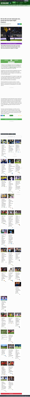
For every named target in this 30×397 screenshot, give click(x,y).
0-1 (11, 60)
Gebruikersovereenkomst (7, 394)
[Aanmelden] (1, 134)
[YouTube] (25, 394)
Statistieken (22, 5)
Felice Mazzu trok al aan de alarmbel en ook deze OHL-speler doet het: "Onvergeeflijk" (11, 352)
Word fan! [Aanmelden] (9, 5)
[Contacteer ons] (27, 394)
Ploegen (25, 2)
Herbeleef (9, 62)
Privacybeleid (16, 393)
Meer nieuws (11, 136)
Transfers (25, 5)
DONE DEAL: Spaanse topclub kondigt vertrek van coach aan (11, 320)
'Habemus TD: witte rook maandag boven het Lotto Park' (4, 351)
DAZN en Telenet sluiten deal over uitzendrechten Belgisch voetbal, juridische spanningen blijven (4, 257)
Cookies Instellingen (14, 394)
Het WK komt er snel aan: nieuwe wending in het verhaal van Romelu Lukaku (11, 275)
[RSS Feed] (22, 395)
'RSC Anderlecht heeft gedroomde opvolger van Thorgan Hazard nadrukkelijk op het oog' (18, 353)
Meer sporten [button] (4, 0)
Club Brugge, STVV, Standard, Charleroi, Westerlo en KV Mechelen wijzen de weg (4, 219)
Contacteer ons (8, 393)
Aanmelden (26, 0)
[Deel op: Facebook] (18, 24)
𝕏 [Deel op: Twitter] (2, 115)
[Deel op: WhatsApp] (21, 24)
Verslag (13, 62)
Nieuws (14, 2)
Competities (21, 2)
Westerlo (7, 60)
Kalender (15, 5)
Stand (18, 5)
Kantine (17, 2)
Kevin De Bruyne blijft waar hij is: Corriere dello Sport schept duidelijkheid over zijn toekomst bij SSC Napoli (11, 238)
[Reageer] (12, 208)
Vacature (19, 393)
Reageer (11, 115)
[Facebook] (22, 394)
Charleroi (15, 60)
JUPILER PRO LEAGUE (3, 5)
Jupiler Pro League (12, 67)
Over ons (12, 393)
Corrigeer (20, 115)
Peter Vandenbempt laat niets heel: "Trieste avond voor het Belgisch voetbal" (11, 385)
